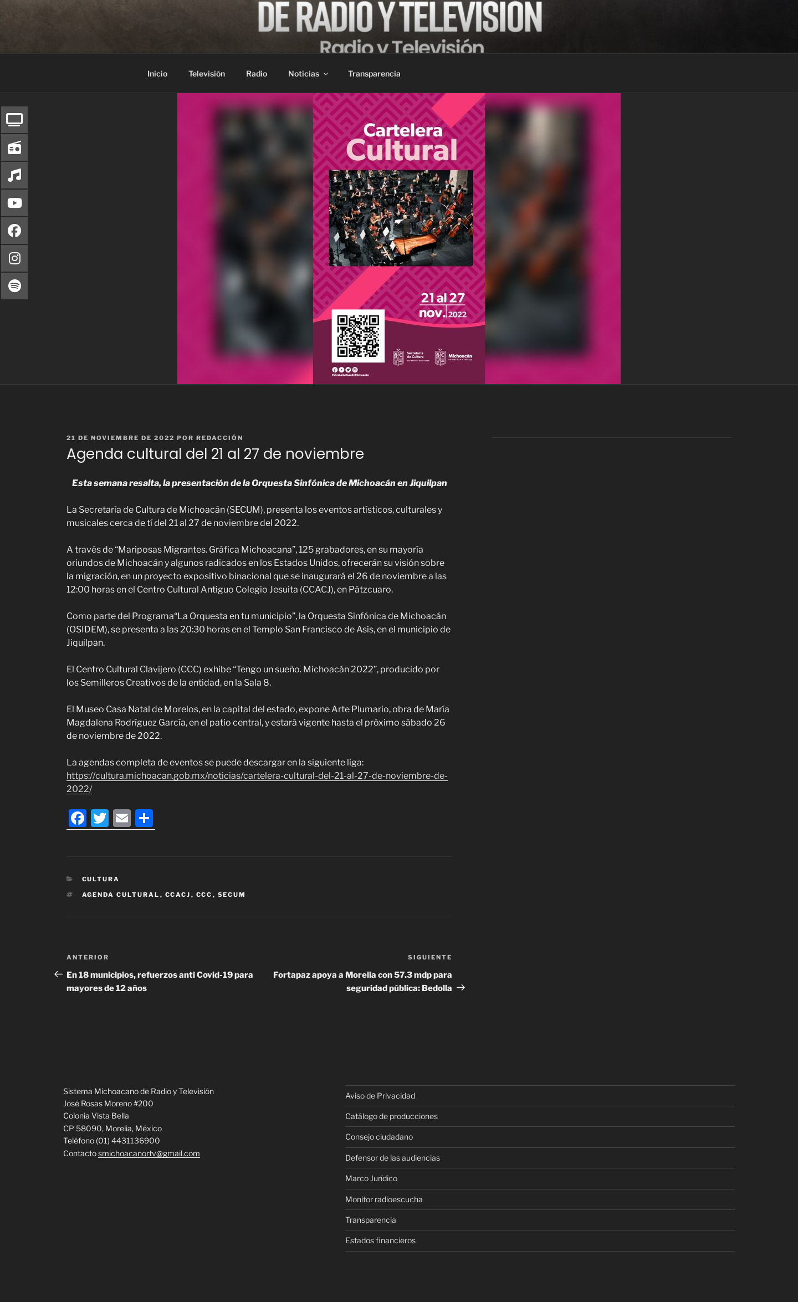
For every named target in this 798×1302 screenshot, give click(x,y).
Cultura (101, 879)
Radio (256, 73)
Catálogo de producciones (391, 1116)
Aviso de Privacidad (380, 1095)
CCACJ (178, 894)
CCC (204, 894)
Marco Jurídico (371, 1178)
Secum (232, 894)
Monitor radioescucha (384, 1199)
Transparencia (374, 73)
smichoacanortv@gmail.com (149, 1153)
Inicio (157, 73)
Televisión (206, 73)
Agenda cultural (121, 894)
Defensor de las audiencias (392, 1157)
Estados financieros (380, 1240)
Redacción (219, 438)
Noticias (309, 73)
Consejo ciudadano (379, 1136)
